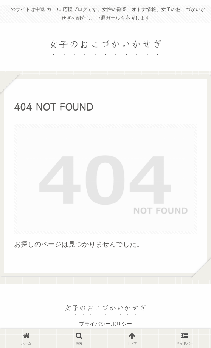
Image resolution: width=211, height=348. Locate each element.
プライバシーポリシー (105, 324)
